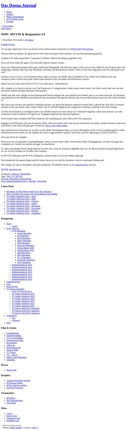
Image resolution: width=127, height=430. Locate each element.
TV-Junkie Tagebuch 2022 (23, 303)
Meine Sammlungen (15, 17)
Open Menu (6, 28)
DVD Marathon (18, 231)
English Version (8, 44)
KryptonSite (11, 343)
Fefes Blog (11, 403)
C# (13, 176)
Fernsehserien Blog (14, 340)
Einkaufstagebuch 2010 (22, 265)
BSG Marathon (23, 238)
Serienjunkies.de (13, 347)
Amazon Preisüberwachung (18, 380)
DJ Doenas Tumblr (14, 383)
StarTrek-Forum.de (14, 388)
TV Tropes (11, 352)
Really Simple (16, 428)
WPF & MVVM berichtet (82, 49)
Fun (13, 318)
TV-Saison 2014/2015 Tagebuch (26, 313)
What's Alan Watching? (16, 357)
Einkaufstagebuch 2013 (22, 272)
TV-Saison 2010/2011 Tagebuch (25, 311)
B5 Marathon (23, 236)
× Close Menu (7, 26)
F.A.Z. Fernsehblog (14, 338)
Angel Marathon (24, 233)
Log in (9, 413)
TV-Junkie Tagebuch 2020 (23, 298)
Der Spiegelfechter (14, 400)
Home (9, 12)
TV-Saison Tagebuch (15, 289)
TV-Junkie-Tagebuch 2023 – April (21, 196)
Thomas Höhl (12, 350)
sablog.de (10, 345)
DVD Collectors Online (16, 385)
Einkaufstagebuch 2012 (22, 269)
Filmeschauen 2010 (25, 250)
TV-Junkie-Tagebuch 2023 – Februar (22, 201)
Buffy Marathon (24, 241)
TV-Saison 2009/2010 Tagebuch (26, 308)
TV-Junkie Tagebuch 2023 (23, 306)
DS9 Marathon (23, 243)
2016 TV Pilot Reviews (22, 291)
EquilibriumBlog (13, 335)
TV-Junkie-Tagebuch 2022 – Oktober (22, 211)
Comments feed (13, 418)
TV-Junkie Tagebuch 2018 (23, 294)
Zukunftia (10, 360)
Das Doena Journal (18, 5)
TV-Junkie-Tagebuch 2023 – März (21, 199)
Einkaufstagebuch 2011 (22, 267)
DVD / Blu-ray (12, 228)
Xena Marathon (24, 262)
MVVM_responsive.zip (11, 169)
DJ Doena (29, 40)
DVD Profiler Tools (15, 19)
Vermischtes (25, 174)
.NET (8, 176)
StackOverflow (81, 165)
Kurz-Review (12, 286)
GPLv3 (35, 428)
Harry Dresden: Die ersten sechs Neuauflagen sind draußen (31, 194)
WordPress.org (12, 421)
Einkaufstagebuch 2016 (22, 279)
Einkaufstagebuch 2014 (22, 274)
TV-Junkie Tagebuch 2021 (23, 301)
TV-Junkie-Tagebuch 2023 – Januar (21, 203)
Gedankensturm (13, 282)
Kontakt (9, 21)
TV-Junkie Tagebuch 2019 (23, 296)
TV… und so (12, 355)
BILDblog (10, 398)
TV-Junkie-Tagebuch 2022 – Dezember (23, 206)
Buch (8, 224)
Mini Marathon (23, 253)
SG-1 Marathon (24, 257)
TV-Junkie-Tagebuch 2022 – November (23, 208)
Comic (15, 226)
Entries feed (11, 416)
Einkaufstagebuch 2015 (22, 277)
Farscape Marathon (25, 245)
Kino (8, 284)
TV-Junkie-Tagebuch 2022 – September (23, 213)
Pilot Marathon (23, 255)
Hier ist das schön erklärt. (57, 125)
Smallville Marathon (26, 260)
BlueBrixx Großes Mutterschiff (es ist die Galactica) (29, 191)
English (9, 14)
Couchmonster (12, 333)
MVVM (18, 176)
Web (8, 323)
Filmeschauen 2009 (25, 248)
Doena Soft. (11, 370)
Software (15, 174)
